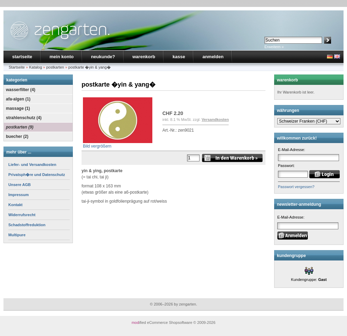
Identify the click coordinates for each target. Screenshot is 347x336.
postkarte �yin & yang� (89, 67)
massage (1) (18, 108)
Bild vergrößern (117, 144)
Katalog (35, 67)
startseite (22, 56)
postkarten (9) (19, 127)
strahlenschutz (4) (24, 117)
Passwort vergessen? (296, 187)
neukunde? (103, 56)
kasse (178, 56)
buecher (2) (17, 136)
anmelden (212, 56)
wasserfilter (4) (20, 89)
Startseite (17, 67)
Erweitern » (274, 47)
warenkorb (144, 56)
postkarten (55, 67)
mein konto (62, 56)
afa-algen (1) (18, 99)
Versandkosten (215, 119)
